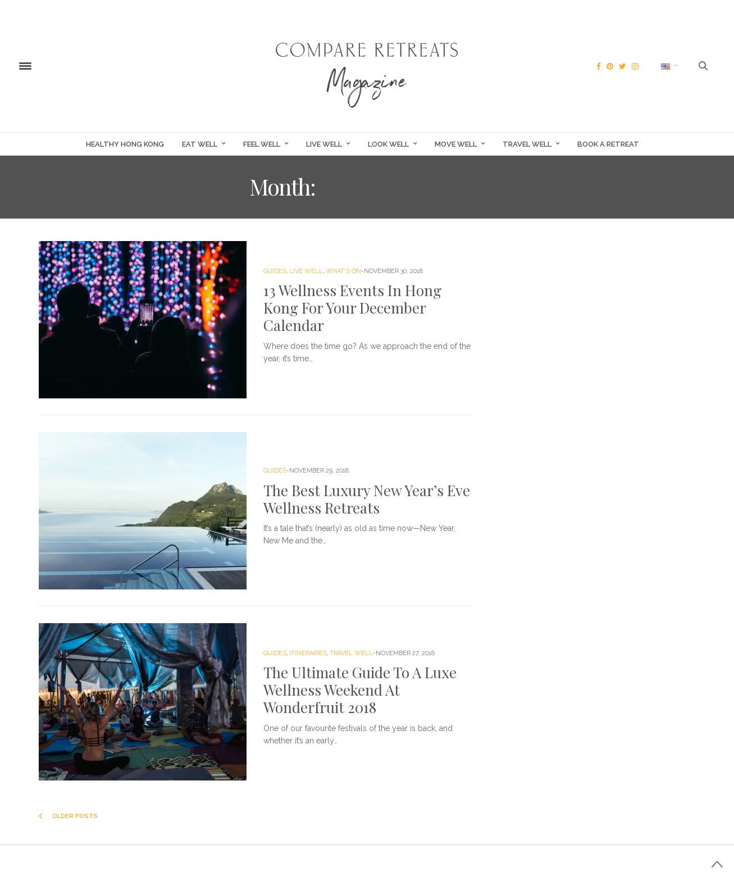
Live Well (324, 144)
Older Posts (68, 816)
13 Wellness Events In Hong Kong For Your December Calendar (352, 307)
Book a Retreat (608, 144)
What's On (343, 271)
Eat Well (199, 144)
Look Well (388, 144)
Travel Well (527, 144)
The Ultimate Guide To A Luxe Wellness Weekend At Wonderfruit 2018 (360, 689)
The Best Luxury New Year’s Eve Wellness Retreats (366, 499)
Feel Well (261, 144)
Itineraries (308, 653)
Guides (274, 271)
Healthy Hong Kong (125, 144)
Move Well (456, 144)
